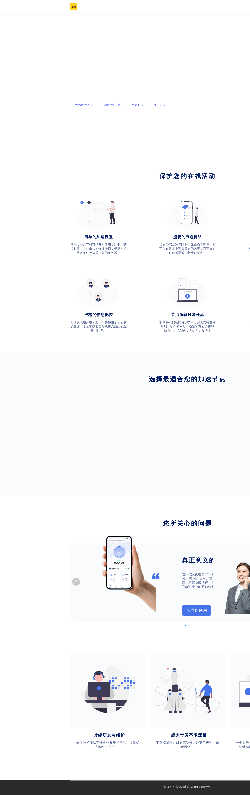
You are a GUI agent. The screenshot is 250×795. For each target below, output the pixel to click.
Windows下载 (84, 105)
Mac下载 (137, 105)
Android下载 (112, 105)
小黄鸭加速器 (181, 786)
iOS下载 (159, 105)
